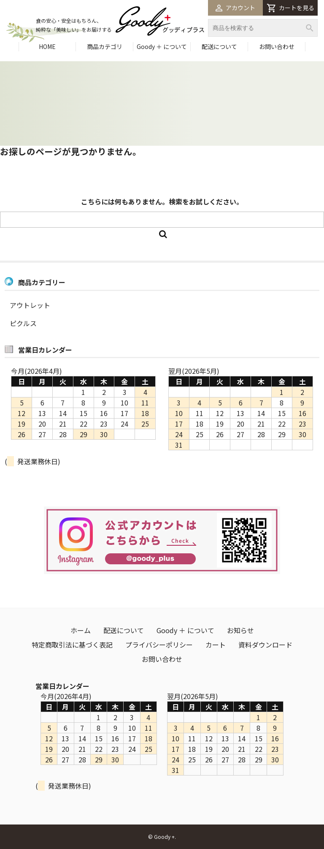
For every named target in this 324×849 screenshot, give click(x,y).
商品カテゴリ (104, 46)
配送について (219, 46)
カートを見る (290, 7)
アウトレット (30, 305)
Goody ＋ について (162, 46)
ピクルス (23, 323)
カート (215, 644)
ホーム (80, 630)
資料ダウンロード (265, 644)
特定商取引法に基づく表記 (72, 644)
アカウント (235, 7)
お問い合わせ (276, 46)
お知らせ (240, 630)
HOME (47, 46)
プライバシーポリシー (159, 644)
